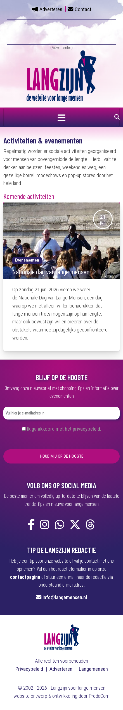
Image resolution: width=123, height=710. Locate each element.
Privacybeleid (29, 669)
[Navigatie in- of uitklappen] (61, 117)
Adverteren (50, 9)
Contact (83, 9)
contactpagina (25, 577)
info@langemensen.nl (64, 597)
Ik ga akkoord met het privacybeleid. (64, 429)
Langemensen (93, 669)
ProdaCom (99, 696)
